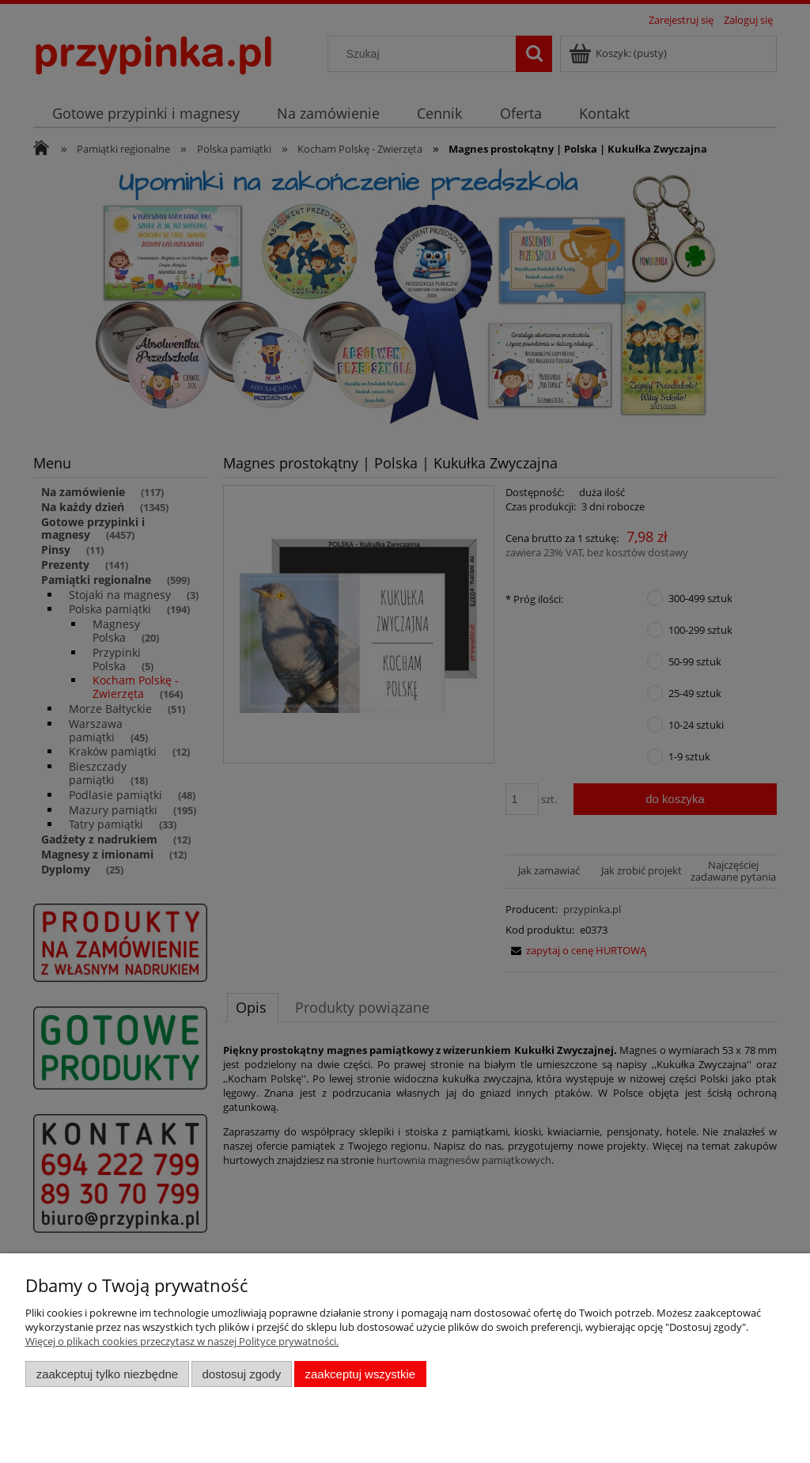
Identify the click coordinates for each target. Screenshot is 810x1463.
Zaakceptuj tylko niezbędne (107, 1374)
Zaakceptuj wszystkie (360, 1374)
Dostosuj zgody (241, 1374)
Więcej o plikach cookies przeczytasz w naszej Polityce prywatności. (182, 1341)
